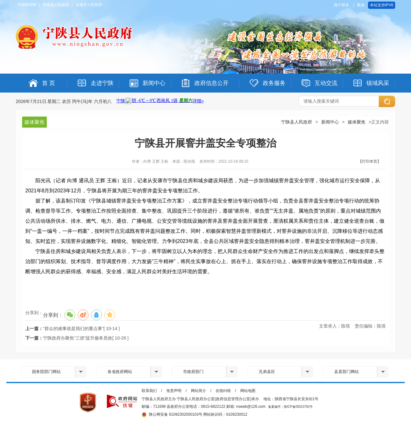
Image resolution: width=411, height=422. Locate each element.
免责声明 (173, 391)
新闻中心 (330, 121)
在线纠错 (223, 391)
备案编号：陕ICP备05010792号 (290, 406)
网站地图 (247, 391)
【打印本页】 (369, 161)
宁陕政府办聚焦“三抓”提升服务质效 (77, 338)
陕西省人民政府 (56, 5)
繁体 (361, 5)
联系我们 (149, 391)
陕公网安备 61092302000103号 (172, 414)
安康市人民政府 (89, 5)
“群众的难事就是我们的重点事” (73, 328)
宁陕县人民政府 (296, 121)
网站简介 (198, 391)
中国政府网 (26, 5)
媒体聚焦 (356, 121)
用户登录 (341, 5)
